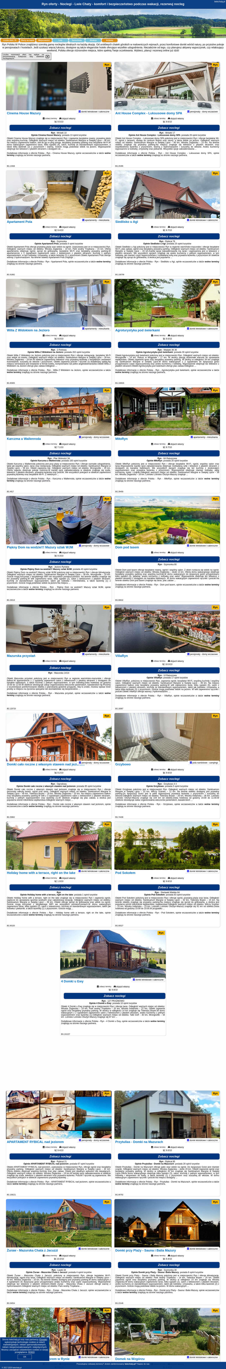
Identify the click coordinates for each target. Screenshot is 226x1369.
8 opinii (71, 248)
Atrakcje (93, 40)
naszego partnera (42, 160)
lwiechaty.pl (219, 1)
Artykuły (109, 40)
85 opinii (89, 791)
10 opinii (124, 1008)
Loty (60, 40)
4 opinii (79, 1277)
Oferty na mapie (27, 40)
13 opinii (74, 140)
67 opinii (82, 1168)
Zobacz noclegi (60, 132)
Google (43, 1339)
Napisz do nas (143, 1364)
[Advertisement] (113, 1065)
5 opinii (176, 791)
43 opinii (85, 574)
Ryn (107, 64)
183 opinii (74, 465)
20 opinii (175, 465)
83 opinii (178, 899)
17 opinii (175, 682)
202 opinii (76, 357)
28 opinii (193, 140)
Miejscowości (44, 40)
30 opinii (186, 357)
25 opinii (179, 248)
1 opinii (85, 899)
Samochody (77, 40)
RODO (31, 1352)
